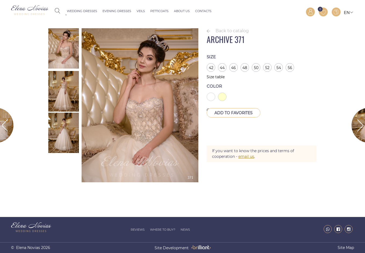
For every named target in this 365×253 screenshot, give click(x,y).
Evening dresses (117, 11)
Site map (346, 247)
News (185, 229)
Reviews (138, 229)
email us (246, 156)
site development (172, 247)
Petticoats (159, 11)
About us (182, 11)
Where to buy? (162, 229)
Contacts (203, 11)
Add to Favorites (233, 113)
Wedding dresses (82, 11)
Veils (141, 11)
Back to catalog (232, 30)
